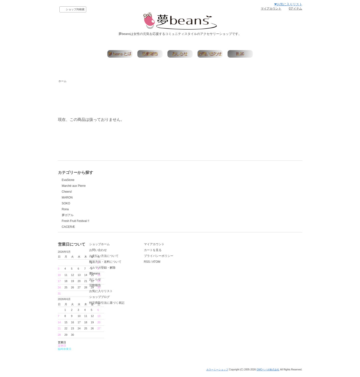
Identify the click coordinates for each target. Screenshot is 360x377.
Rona (65, 209)
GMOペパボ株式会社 (267, 373)
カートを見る (190, 258)
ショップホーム (132, 252)
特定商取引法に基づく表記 (139, 311)
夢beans (127, 281)
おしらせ (127, 287)
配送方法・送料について (138, 270)
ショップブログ (132, 305)
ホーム (62, 81)
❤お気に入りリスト (288, 4)
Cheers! (67, 191)
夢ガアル (68, 215)
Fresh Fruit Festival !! (75, 221)
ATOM (194, 270)
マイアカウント (271, 8)
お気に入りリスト (133, 299)
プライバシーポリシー (196, 264)
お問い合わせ (130, 258)
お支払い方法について (136, 264)
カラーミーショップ (217, 373)
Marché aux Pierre (74, 186)
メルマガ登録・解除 (135, 276)
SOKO (66, 203)
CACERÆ (68, 227)
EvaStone (68, 180)
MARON (67, 197)
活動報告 (127, 293)
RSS (185, 270)
